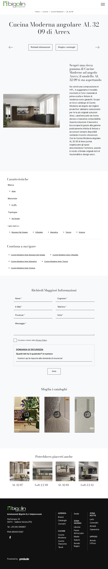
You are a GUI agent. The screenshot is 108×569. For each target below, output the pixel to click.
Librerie (77, 527)
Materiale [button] (12, 199)
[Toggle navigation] (103, 4)
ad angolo (16, 219)
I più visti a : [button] (14, 226)
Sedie (76, 514)
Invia (54, 371)
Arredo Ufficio (93, 541)
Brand (61, 517)
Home (37, 12)
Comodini (94, 523)
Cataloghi (62, 520)
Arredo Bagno (77, 544)
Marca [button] (11, 185)
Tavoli (60, 547)
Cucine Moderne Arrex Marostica (24, 261)
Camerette (94, 529)
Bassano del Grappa (20, 232)
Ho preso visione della (32, 340)
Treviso (68, 232)
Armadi (93, 526)
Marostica (54, 232)
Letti (92, 519)
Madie (76, 537)
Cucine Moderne (57, 12)
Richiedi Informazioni (40, 47)
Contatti (62, 524)
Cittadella (39, 232)
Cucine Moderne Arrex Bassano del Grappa (28, 255)
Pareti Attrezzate (79, 531)
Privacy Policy (41, 340)
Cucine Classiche (62, 542)
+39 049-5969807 (18, 527)
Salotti (77, 540)
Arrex (14, 191)
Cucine (45, 12)
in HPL (14, 205)
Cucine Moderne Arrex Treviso (56, 261)
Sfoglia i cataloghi (66, 47)
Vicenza (82, 232)
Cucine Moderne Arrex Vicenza (23, 268)
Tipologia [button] (12, 212)
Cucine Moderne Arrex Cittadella (65, 255)
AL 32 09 (69, 12)
